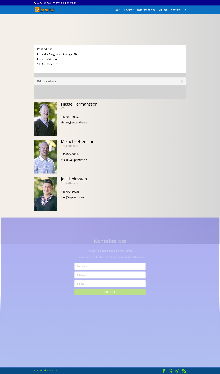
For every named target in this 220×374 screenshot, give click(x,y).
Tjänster (129, 10)
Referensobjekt (146, 10)
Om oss (163, 10)
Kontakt (175, 10)
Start (117, 10)
